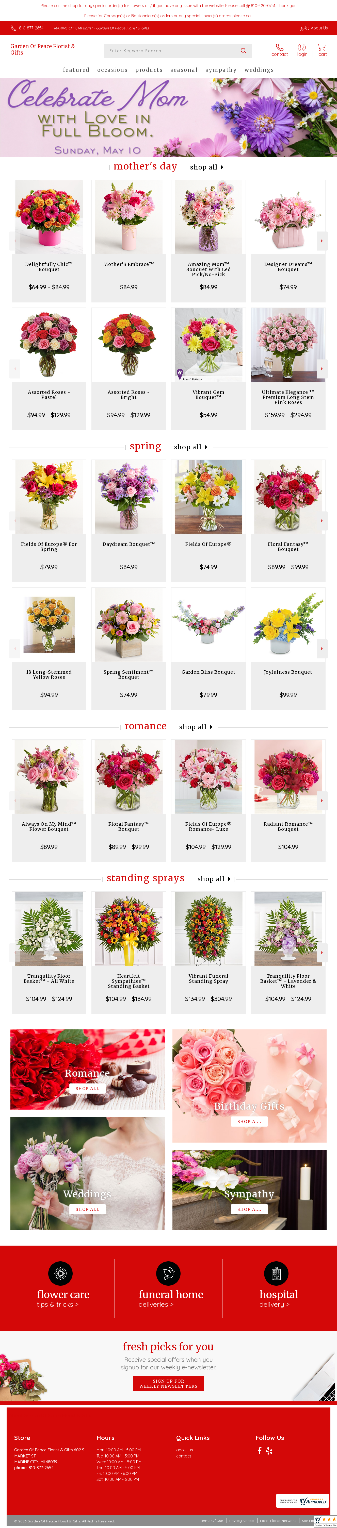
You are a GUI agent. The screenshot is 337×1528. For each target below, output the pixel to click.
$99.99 (288, 695)
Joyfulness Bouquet (288, 672)
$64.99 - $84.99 (49, 287)
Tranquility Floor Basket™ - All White (49, 978)
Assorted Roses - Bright (129, 394)
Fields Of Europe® (208, 544)
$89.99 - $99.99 (288, 567)
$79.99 (49, 567)
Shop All (204, 167)
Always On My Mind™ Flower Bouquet (49, 826)
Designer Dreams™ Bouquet (288, 266)
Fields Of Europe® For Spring (49, 546)
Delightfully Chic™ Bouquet (49, 266)
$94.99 (49, 695)
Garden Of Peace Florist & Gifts (42, 49)
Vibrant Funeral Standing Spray (209, 978)
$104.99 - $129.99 (208, 847)
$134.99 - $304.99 (208, 999)
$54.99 (208, 415)
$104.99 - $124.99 (49, 999)
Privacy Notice (241, 1520)
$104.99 (288, 847)
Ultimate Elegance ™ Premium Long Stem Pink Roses (288, 397)
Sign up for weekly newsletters (168, 1384)
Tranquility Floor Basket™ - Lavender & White (288, 981)
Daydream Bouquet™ (129, 544)
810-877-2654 (31, 27)
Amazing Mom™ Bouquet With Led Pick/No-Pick (208, 269)
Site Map (309, 1520)
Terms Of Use (211, 1520)
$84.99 (129, 287)
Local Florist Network (278, 1520)
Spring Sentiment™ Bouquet (129, 674)
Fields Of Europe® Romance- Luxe (208, 826)
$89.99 (49, 847)
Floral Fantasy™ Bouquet (288, 546)
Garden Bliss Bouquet (208, 672)
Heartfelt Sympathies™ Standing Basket (129, 981)
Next (322, 240)
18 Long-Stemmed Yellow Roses (49, 674)
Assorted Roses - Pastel (49, 394)
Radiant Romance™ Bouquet (288, 826)
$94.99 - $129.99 (49, 415)
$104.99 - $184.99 (129, 999)
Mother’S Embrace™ (128, 264)
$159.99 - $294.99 (288, 415)
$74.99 (288, 287)
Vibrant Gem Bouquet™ (208, 394)
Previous (14, 240)
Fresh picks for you (168, 1355)
